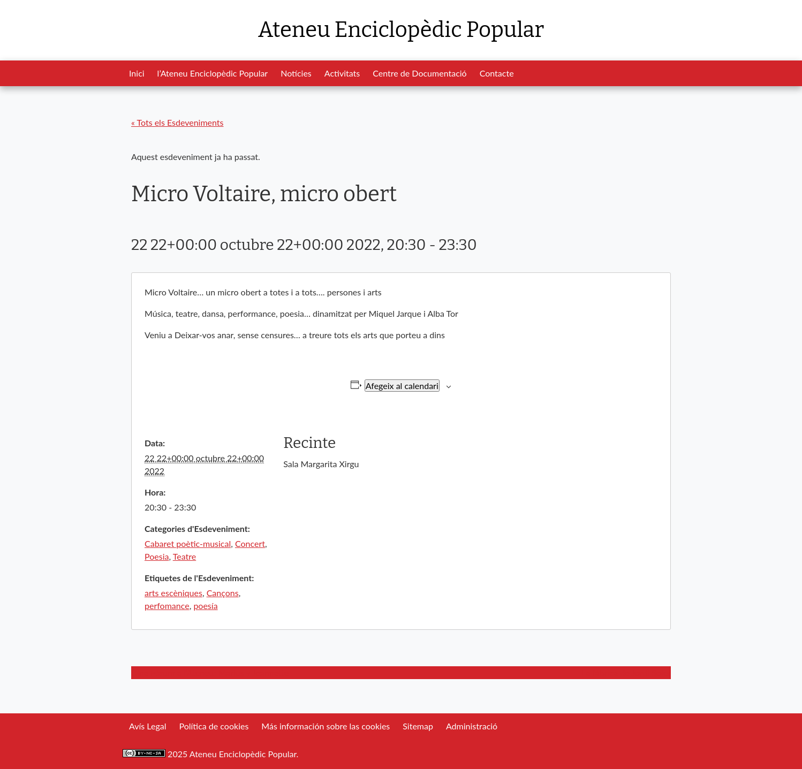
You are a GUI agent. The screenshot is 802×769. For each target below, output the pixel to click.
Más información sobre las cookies (325, 726)
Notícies (296, 73)
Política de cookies (213, 726)
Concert (250, 543)
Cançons (223, 593)
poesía (205, 605)
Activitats (342, 73)
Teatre (184, 556)
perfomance (167, 605)
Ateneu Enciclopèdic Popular (401, 30)
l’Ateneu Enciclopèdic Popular (212, 73)
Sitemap (418, 726)
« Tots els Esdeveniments (177, 122)
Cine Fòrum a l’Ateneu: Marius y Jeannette (210, 672)
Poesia (157, 556)
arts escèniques (173, 593)
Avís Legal (147, 726)
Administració (471, 726)
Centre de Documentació (419, 73)
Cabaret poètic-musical (188, 543)
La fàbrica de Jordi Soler (626, 672)
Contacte (497, 73)
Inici (137, 73)
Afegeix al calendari (402, 385)
